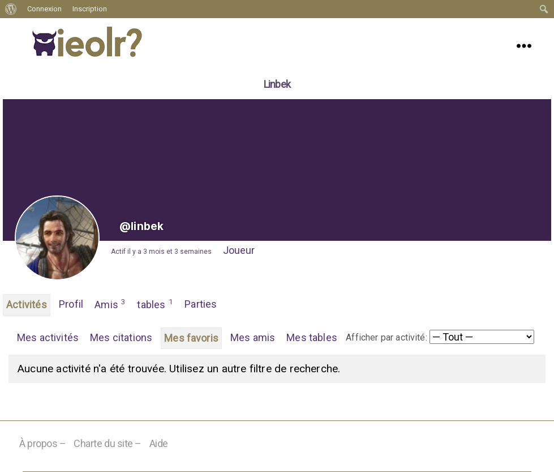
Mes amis (252, 337)
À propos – (42, 443)
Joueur (239, 250)
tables (155, 304)
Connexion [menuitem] (44, 9)
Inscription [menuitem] (89, 9)
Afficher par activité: (386, 337)
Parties (200, 304)
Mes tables (311, 337)
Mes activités (48, 337)
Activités (26, 305)
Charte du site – (107, 443)
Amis (110, 304)
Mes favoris (191, 338)
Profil (71, 304)
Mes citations (121, 337)
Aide (158, 443)
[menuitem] (11, 9)
